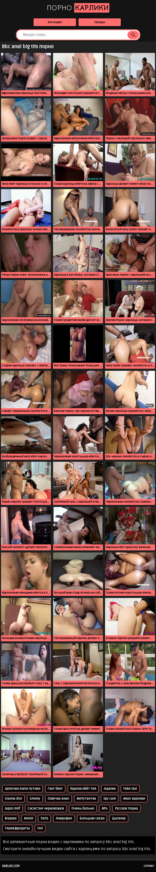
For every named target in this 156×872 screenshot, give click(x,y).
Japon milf (12, 808)
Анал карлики (134, 799)
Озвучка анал (58, 799)
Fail (40, 828)
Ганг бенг (55, 789)
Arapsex (11, 818)
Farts (44, 818)
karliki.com (11, 866)
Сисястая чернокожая (46, 808)
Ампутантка (86, 799)
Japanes (110, 789)
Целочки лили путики (22, 789)
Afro (105, 808)
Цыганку (119, 818)
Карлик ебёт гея (83, 789)
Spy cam (109, 799)
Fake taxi (130, 789)
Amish (28, 818)
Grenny (35, 799)
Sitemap (149, 866)
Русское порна (126, 808)
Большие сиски (92, 818)
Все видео (55, 22)
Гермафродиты (17, 828)
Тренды (99, 22)
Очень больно (82, 808)
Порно (78, 8)
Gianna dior (13, 799)
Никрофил (64, 818)
